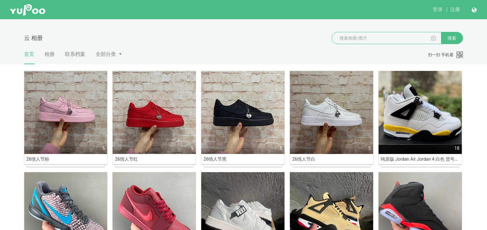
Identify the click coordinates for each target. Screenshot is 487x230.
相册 (50, 54)
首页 (29, 57)
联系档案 (75, 54)
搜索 (451, 38)
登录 (437, 9)
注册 (455, 9)
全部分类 (106, 54)
